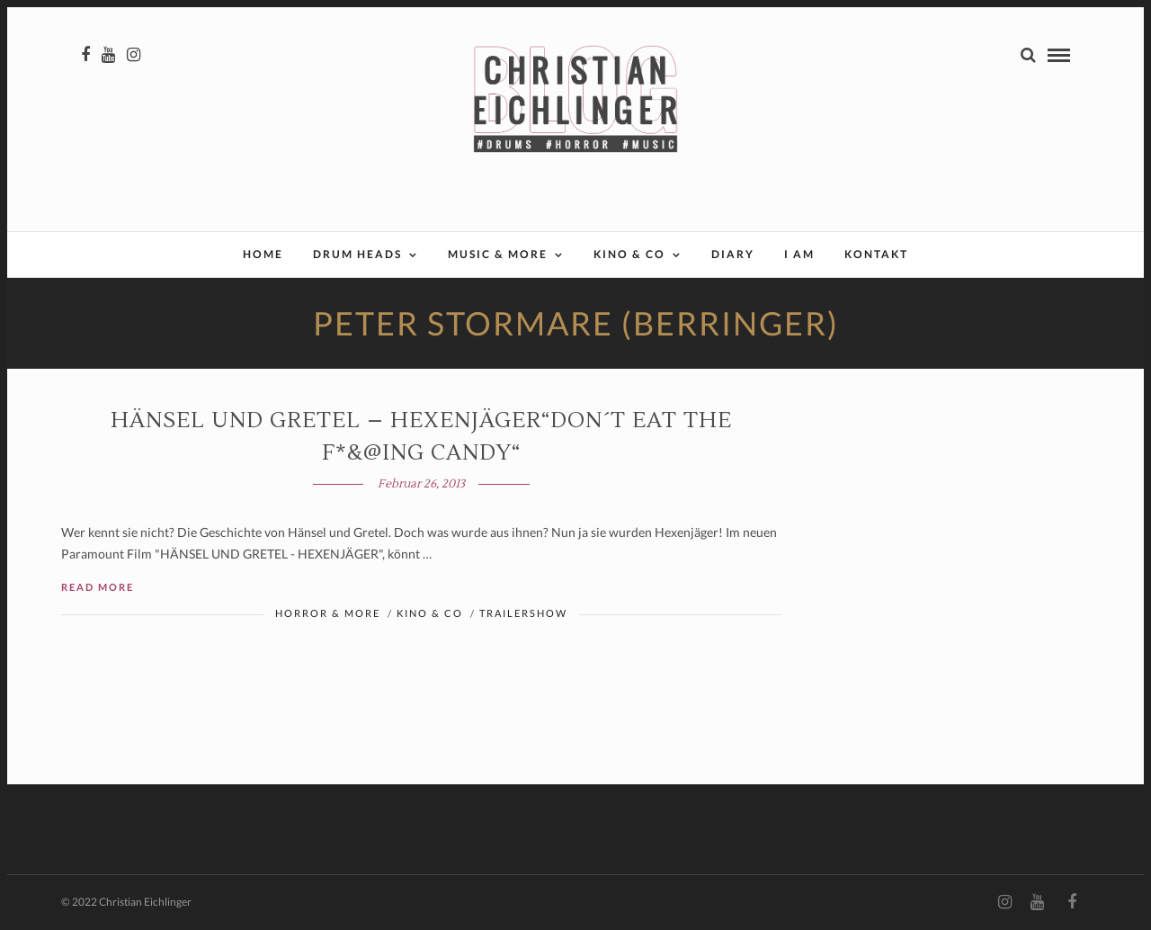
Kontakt (876, 254)
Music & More (498, 254)
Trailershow (523, 613)
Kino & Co (629, 254)
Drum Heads (357, 254)
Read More (97, 587)
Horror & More (327, 613)
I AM (799, 254)
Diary (732, 254)
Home (263, 254)
